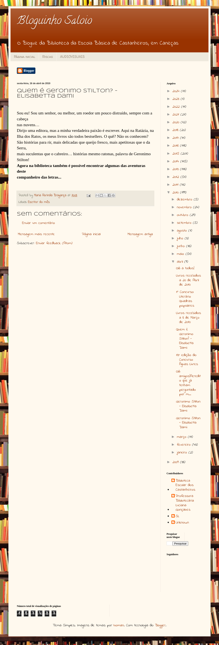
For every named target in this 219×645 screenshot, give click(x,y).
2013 (176, 169)
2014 (176, 161)
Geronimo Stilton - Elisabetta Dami (188, 406)
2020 (176, 122)
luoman (119, 625)
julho (181, 238)
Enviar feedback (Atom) (54, 243)
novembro (185, 207)
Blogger (160, 625)
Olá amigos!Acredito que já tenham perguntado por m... (188, 383)
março (182, 437)
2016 (176, 145)
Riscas (47, 56)
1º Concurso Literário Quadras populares (185, 299)
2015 (176, 153)
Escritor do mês (39, 202)
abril (180, 262)
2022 (176, 107)
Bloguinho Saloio (54, 21)
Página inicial (24, 56)
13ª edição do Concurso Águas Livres (187, 359)
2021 (176, 114)
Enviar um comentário (38, 223)
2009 (176, 462)
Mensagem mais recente (36, 234)
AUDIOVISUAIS (72, 56)
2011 (176, 185)
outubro (183, 215)
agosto (182, 230)
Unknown (182, 523)
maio (181, 254)
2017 (176, 138)
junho (181, 246)
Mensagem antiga (140, 234)
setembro (185, 223)
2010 (176, 192)
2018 (176, 130)
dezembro (185, 199)
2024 (176, 91)
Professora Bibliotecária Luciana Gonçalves (185, 503)
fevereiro (184, 445)
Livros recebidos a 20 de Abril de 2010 (188, 280)
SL (177, 516)
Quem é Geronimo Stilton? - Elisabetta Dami (185, 338)
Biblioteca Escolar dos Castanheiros (185, 485)
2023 (176, 99)
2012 (176, 177)
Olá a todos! (185, 268)
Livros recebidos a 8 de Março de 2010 (188, 317)
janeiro (182, 452)
